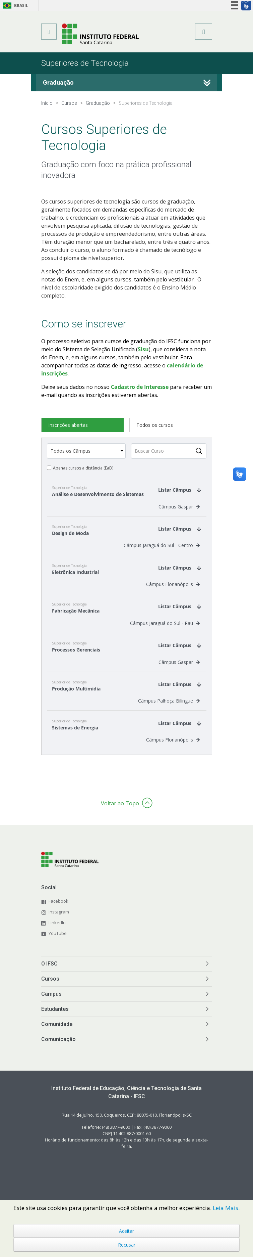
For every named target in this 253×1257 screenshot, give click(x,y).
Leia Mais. (226, 1208)
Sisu (143, 349)
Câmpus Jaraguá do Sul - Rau (165, 627)
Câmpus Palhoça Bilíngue (169, 707)
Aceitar (126, 1231)
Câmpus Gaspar (179, 507)
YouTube (58, 941)
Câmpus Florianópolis (173, 587)
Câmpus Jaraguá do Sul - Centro (162, 547)
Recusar (126, 1245)
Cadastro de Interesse (140, 387)
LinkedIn (57, 930)
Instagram (59, 919)
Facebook (58, 909)
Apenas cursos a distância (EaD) (83, 468)
